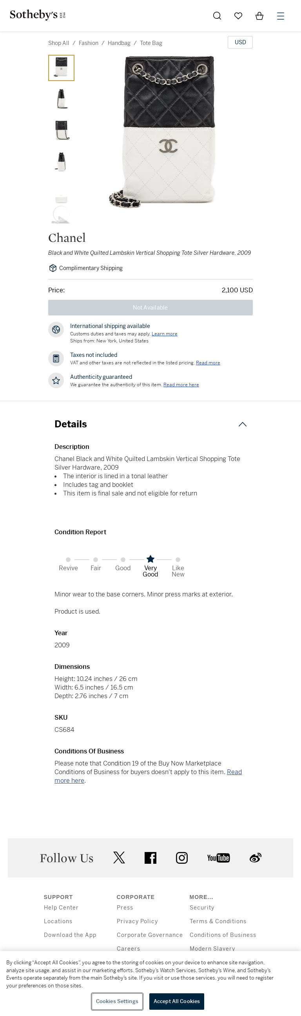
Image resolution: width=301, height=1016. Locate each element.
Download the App (70, 935)
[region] (150, 983)
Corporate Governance (150, 935)
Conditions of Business (223, 935)
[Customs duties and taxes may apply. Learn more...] (165, 333)
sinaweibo (255, 858)
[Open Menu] (281, 16)
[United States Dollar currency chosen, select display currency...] (240, 42)
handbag (119, 43)
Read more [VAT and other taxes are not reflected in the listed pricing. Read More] (208, 363)
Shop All (58, 43)
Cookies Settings (117, 1001)
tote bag (151, 43)
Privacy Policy (137, 921)
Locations (58, 921)
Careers (128, 949)
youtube (218, 858)
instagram (182, 858)
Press (125, 907)
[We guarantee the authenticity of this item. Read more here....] (181, 384)
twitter (119, 858)
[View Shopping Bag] (259, 15)
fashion (88, 43)
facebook (150, 858)
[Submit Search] (217, 16)
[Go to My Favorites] (238, 15)
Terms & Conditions (218, 921)
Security (202, 907)
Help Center (61, 907)
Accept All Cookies (177, 1001)
